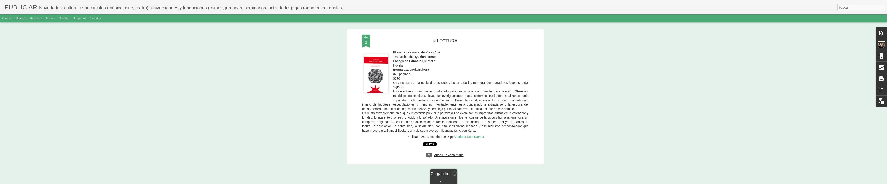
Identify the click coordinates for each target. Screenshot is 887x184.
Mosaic (51, 18)
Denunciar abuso (475, 181)
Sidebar (64, 18)
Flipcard (20, 18)
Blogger (461, 181)
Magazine (36, 18)
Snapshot (79, 18)
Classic (7, 18)
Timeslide (95, 18)
